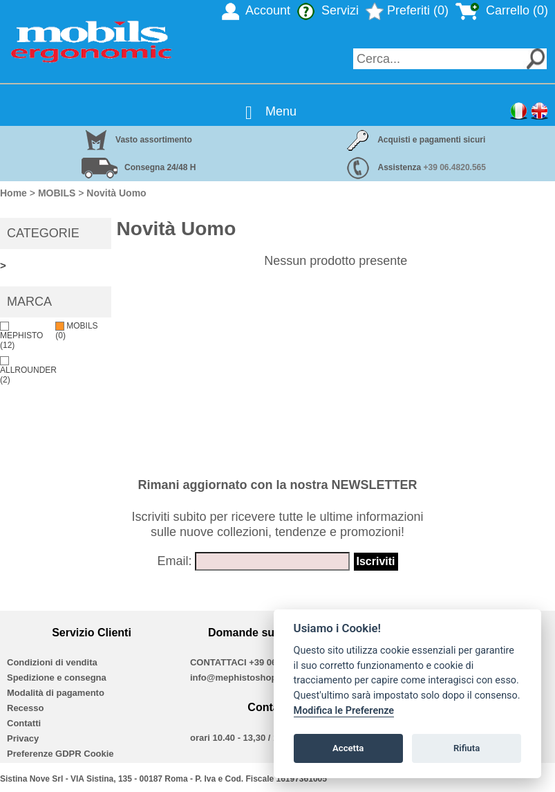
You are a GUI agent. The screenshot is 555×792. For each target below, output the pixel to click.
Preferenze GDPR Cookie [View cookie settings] (60, 753)
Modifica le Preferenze (344, 711)
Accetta (348, 748)
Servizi (328, 10)
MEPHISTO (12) (21, 336)
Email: (174, 561)
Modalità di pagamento (55, 693)
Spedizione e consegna (56, 677)
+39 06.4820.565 (455, 167)
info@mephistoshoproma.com (254, 677)
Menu (281, 111)
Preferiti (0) (407, 10)
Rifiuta (466, 748)
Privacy (23, 738)
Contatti (24, 723)
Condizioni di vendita (52, 662)
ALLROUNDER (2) (28, 370)
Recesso (25, 708)
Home (13, 193)
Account (256, 10)
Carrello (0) (501, 10)
